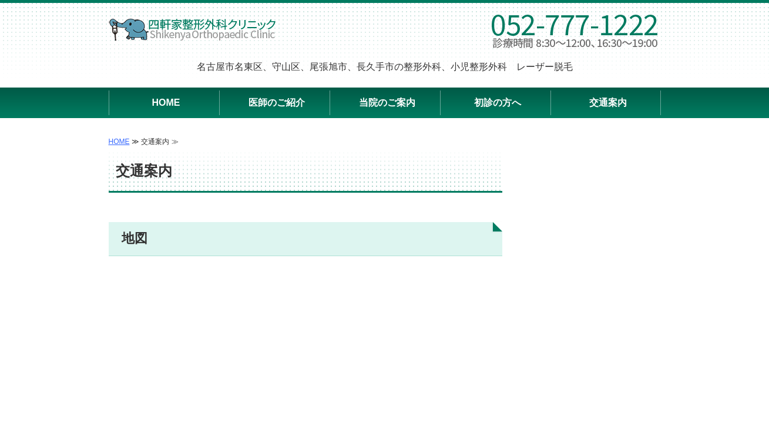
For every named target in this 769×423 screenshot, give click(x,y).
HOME (166, 103)
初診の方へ (497, 103)
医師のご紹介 (277, 103)
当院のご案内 (387, 103)
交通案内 (608, 103)
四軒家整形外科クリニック (193, 29)
